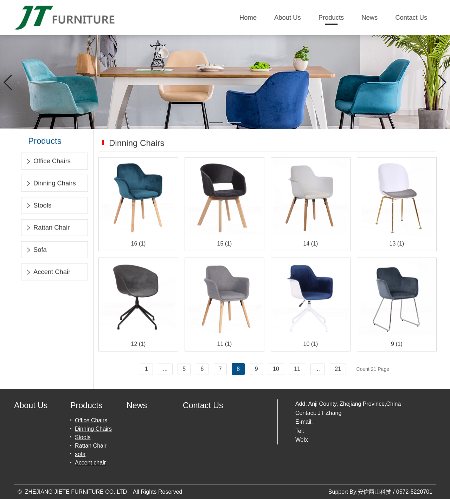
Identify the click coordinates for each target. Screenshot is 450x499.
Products (331, 17)
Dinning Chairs (50, 184)
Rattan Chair (47, 229)
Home (248, 17)
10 (276, 370)
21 (338, 370)
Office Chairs (48, 162)
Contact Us (412, 17)
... (165, 370)
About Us (288, 17)
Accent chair (47, 273)
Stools (38, 206)
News (370, 17)
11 (297, 370)
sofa (36, 251)
